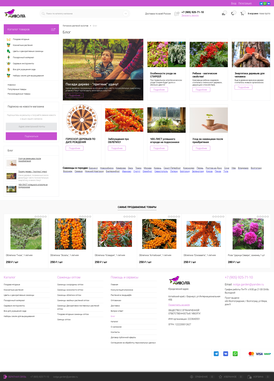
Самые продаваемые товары (137, 207)
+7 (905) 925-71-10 (39, 377)
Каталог (114, 321)
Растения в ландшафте (121, 295)
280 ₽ (234, 262)
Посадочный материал (14, 300)
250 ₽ (12, 262)
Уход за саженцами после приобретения (29, 159)
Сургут (136, 171)
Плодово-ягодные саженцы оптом (73, 314)
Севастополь (161, 171)
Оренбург (147, 171)
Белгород (185, 171)
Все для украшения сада (15, 311)
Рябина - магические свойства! (204, 75)
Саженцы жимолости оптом (70, 290)
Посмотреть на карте (179, 305)
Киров (209, 171)
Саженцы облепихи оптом (69, 295)
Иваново (126, 171)
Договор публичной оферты (123, 337)
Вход (233, 3)
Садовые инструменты (14, 306)
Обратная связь (15, 377)
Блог (10, 150)
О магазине (116, 327)
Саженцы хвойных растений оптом (73, 300)
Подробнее (74, 95)
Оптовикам (116, 300)
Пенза (218, 171)
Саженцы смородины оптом (70, 284)
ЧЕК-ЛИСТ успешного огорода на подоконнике (32, 186)
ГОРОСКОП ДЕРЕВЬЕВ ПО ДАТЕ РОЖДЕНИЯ (80, 140)
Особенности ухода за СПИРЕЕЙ (163, 75)
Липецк (174, 171)
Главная (114, 284)
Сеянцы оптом (64, 319)
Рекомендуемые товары (19, 94)
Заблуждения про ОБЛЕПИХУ (118, 140)
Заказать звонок (190, 15)
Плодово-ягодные (12, 284)
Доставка (115, 306)
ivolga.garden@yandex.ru (248, 284)
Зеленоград (198, 171)
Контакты (115, 332)
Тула (225, 171)
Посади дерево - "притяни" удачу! (32, 172)
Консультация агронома (122, 290)
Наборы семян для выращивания (19, 316)
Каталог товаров (31, 29)
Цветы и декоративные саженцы (19, 295)
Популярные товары (17, 89)
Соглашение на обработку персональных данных (133, 343)
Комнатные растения (13, 290)
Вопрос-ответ (117, 311)
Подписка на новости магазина (26, 106)
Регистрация (245, 3)
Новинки (12, 85)
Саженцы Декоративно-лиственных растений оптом (78, 307)
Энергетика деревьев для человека (250, 75)
